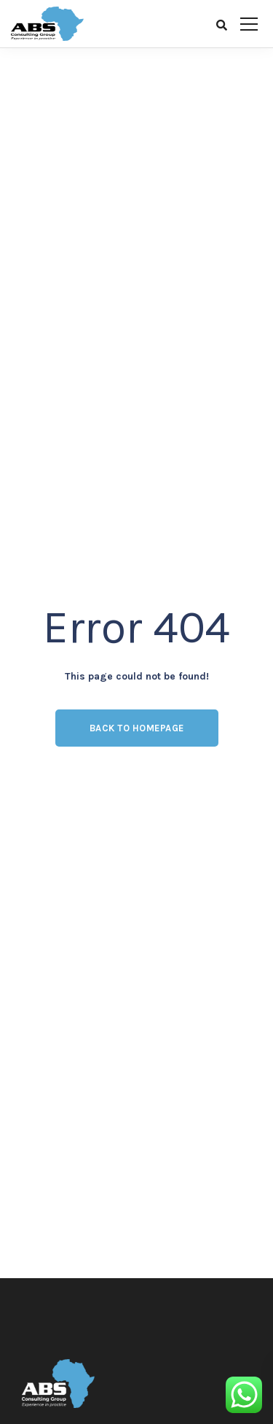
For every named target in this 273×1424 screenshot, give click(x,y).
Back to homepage (137, 728)
